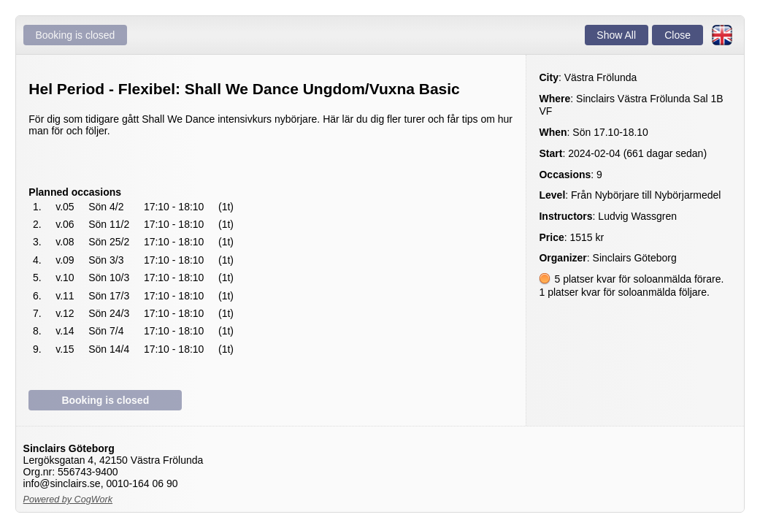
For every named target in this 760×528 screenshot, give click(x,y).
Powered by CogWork (68, 499)
